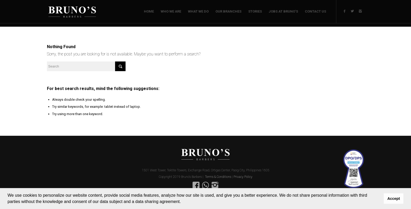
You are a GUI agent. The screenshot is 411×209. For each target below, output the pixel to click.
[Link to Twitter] (352, 11)
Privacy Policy (243, 177)
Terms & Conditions (218, 177)
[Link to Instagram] (360, 11)
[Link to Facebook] (344, 11)
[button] (182, 202)
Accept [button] (393, 198)
